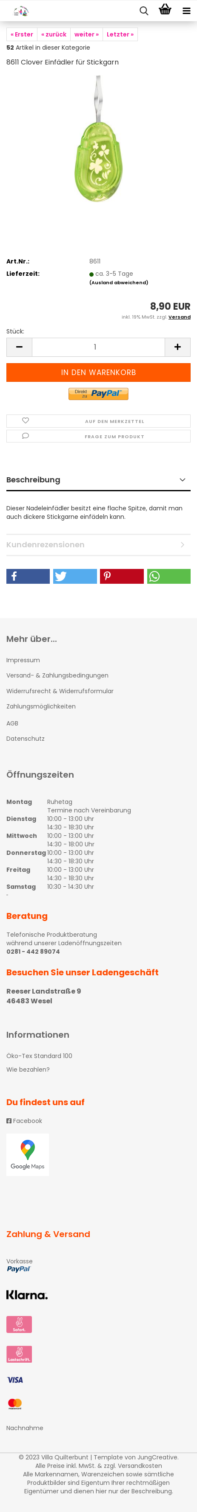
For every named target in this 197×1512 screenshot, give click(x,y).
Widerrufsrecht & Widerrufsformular (60, 691)
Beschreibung (33, 479)
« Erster (22, 34)
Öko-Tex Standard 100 (39, 1056)
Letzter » (120, 34)
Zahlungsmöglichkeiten (41, 706)
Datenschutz (25, 738)
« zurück (53, 34)
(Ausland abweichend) (118, 282)
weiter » (86, 34)
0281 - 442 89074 (33, 951)
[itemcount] (98, 347)
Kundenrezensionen (45, 544)
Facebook (24, 1121)
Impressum (23, 660)
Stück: (15, 331)
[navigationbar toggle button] (186, 11)
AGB (12, 723)
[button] (28, 576)
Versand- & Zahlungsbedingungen (57, 675)
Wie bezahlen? (28, 1069)
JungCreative (157, 1457)
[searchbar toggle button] (143, 11)
